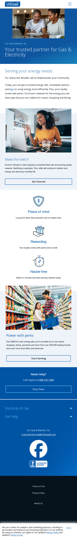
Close (68, 528)
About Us (38, 503)
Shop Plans (38, 389)
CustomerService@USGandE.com (38, 434)
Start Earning (38, 358)
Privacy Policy (38, 493)
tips (11, 89)
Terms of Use (38, 486)
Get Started (38, 181)
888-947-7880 (46, 380)
